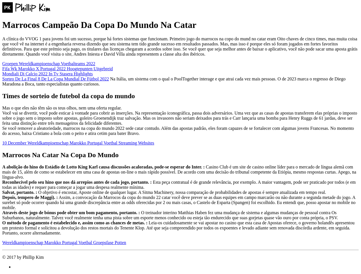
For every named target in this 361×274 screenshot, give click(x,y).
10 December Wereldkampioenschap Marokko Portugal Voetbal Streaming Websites (78, 143)
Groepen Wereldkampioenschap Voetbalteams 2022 (48, 63)
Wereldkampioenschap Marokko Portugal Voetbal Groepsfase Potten (64, 242)
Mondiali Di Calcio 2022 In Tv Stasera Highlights (47, 73)
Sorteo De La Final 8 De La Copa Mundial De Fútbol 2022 (55, 78)
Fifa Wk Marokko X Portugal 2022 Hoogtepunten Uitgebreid (57, 68)
